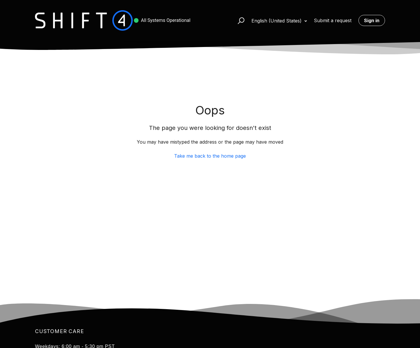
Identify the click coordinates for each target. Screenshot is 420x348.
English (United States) (277, 21)
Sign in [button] (371, 20)
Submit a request (332, 20)
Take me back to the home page (210, 156)
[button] (238, 20)
